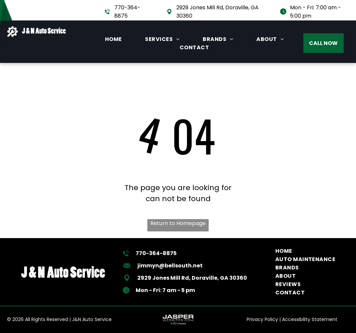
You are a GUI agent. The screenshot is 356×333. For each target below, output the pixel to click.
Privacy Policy (262, 319)
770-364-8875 (156, 253)
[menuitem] (113, 39)
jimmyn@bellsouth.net (170, 265)
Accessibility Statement (309, 319)
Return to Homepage (178, 223)
